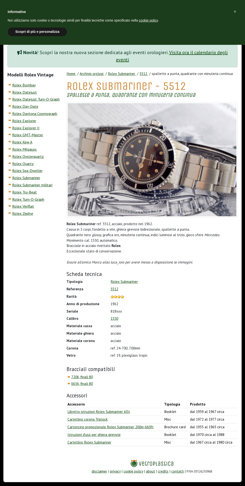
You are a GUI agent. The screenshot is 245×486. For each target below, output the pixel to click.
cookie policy (133, 471)
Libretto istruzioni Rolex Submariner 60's (98, 411)
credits (163, 471)
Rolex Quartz (23, 163)
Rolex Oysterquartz (28, 156)
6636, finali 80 (82, 383)
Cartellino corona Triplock (87, 419)
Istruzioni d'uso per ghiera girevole (94, 434)
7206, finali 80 (82, 377)
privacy (115, 471)
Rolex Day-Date (25, 106)
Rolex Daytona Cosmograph (34, 113)
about (150, 471)
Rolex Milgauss (24, 149)
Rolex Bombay (24, 85)
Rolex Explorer (24, 120)
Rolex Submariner (26, 177)
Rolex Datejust (24, 92)
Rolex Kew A (22, 142)
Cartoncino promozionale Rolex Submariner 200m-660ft (110, 427)
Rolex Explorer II (25, 128)
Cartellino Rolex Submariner (89, 442)
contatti (177, 471)
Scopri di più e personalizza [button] (37, 32)
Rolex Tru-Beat (24, 192)
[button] (235, 11)
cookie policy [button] (148, 20)
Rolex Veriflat (23, 206)
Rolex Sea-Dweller (27, 170)
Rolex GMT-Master (27, 134)
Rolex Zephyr (22, 213)
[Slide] (139, 211)
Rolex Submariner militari (32, 185)
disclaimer (99, 471)
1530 (114, 318)
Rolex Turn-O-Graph (28, 199)
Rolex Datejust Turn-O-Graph (36, 99)
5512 (114, 289)
